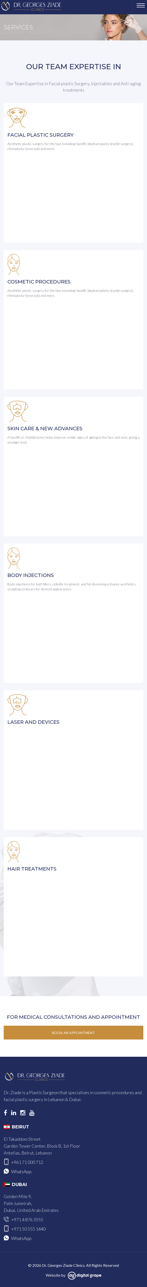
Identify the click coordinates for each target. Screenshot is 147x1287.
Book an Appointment (73, 1033)
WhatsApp (21, 1171)
